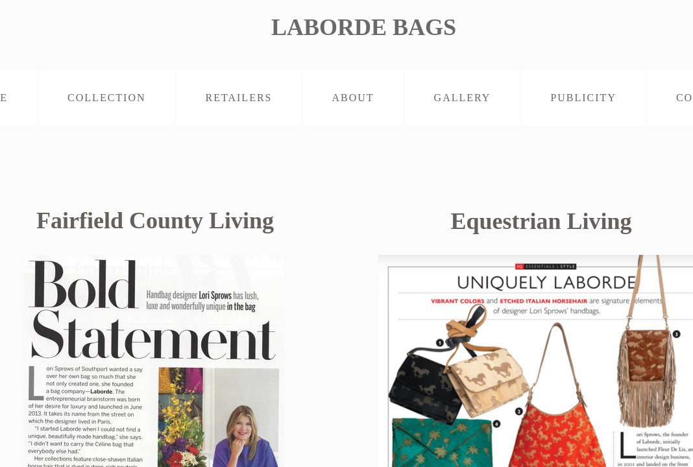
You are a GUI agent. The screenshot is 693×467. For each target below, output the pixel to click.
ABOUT (353, 97)
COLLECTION (106, 97)
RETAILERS (239, 97)
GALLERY (462, 97)
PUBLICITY (583, 97)
